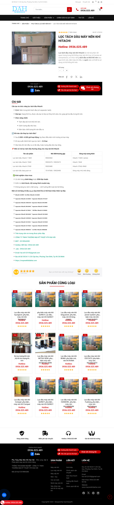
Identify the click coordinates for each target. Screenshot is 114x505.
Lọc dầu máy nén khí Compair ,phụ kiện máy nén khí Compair (22, 401)
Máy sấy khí (55, 474)
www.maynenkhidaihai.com (91, 487)
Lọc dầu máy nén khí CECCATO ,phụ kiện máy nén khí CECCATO (92, 357)
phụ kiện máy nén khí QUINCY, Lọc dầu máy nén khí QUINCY (45, 314)
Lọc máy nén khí (56, 470)
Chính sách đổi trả (72, 486)
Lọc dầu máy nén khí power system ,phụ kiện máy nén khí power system (92, 314)
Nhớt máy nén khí (57, 483)
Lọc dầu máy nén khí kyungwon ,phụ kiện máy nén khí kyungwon (22, 314)
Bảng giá (78, 2)
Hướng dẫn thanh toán (67, 86)
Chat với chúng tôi (90, 88)
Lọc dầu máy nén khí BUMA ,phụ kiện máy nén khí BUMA (69, 357)
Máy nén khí (55, 467)
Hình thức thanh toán (71, 477)
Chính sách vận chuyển (71, 472)
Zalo (4, 495)
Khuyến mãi (86, 2)
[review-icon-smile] (87, 272)
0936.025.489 (35, 86)
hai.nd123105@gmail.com (91, 476)
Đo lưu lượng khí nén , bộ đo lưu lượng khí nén (22, 357)
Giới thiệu (69, 467)
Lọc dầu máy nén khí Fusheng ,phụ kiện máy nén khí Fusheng (92, 401)
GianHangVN (68, 502)
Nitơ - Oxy (54, 477)
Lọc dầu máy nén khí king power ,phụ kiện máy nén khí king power (69, 314)
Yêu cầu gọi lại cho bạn (67, 90)
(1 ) (72, 32)
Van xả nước (55, 480)
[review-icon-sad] (96, 272)
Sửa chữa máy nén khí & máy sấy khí (57, 488)
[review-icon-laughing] (79, 272)
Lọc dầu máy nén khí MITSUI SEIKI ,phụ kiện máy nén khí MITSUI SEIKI (45, 357)
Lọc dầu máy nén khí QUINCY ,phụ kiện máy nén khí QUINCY (45, 401)
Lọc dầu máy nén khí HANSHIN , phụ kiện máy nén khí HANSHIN (69, 401)
